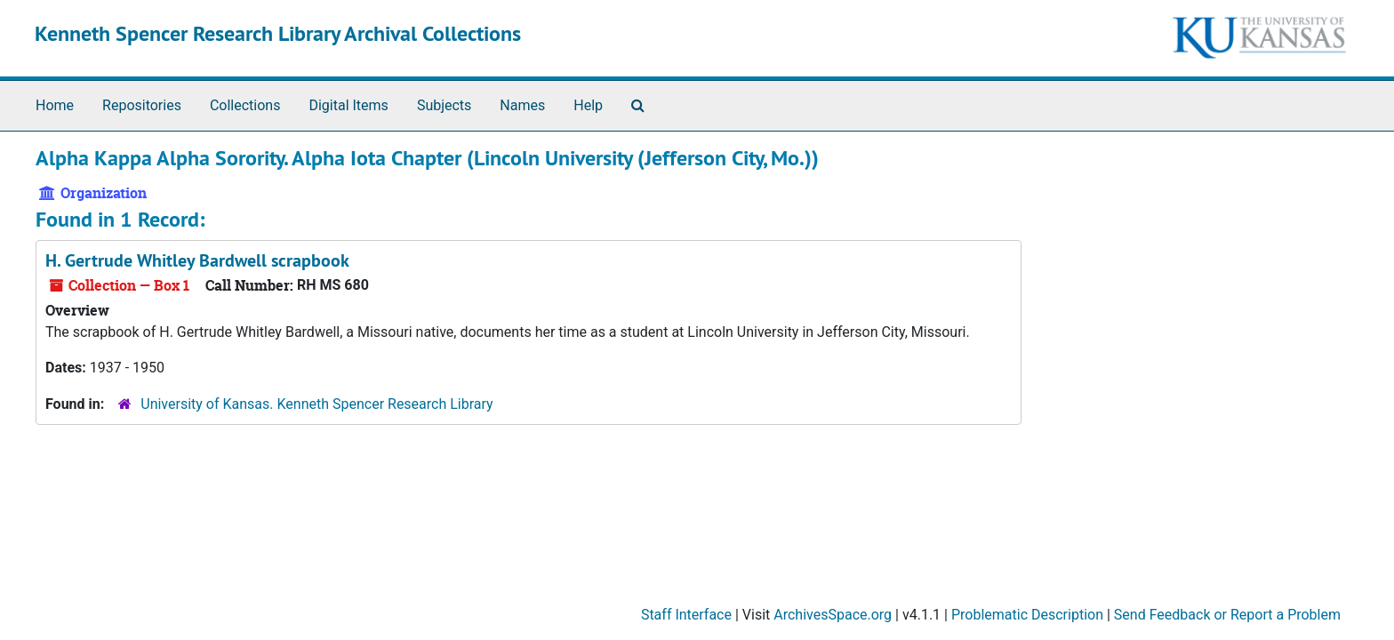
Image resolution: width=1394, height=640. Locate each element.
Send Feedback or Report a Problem (1227, 614)
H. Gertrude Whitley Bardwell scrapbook (197, 260)
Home (55, 105)
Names (522, 105)
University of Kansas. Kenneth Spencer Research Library (316, 404)
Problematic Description (1027, 614)
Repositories (141, 105)
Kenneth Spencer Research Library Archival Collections (278, 33)
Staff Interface (686, 614)
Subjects (444, 105)
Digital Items (348, 105)
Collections (245, 105)
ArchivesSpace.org (832, 614)
